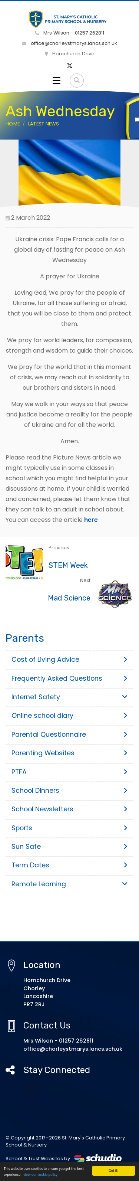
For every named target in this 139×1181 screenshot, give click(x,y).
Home (13, 124)
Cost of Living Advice (69, 659)
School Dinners (69, 790)
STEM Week (68, 565)
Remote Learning (69, 884)
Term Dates (69, 865)
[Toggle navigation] (56, 80)
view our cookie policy (40, 1174)
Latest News (43, 124)
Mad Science (69, 597)
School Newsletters (69, 809)
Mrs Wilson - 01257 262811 (69, 32)
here (91, 520)
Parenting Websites (69, 753)
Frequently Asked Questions (69, 678)
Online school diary (69, 715)
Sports (69, 828)
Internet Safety (69, 697)
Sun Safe (69, 846)
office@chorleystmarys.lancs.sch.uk (69, 43)
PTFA (69, 772)
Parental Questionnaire (69, 734)
